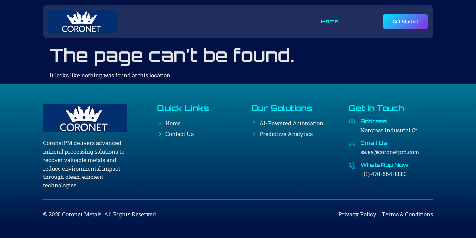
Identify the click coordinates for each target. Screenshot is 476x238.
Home (329, 21)
